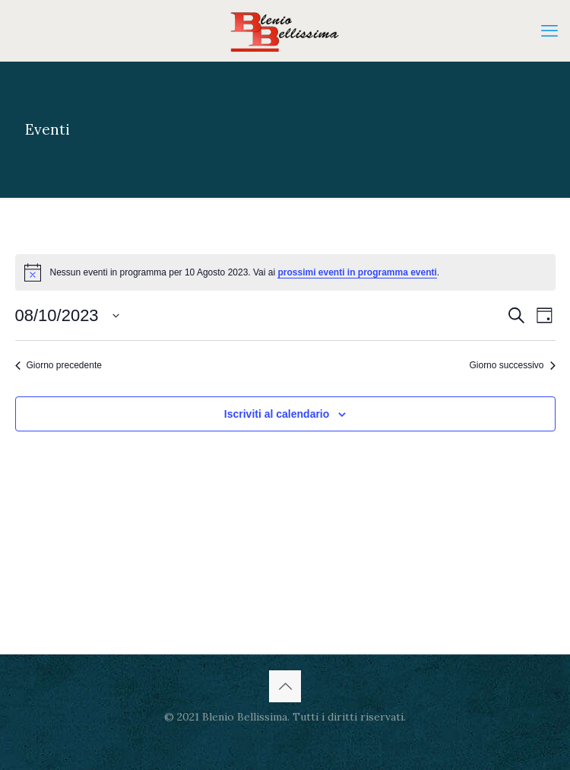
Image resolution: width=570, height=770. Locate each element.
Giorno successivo (512, 365)
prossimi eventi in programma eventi (356, 272)
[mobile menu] (549, 30)
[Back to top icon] (285, 686)
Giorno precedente (58, 365)
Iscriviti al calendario (277, 414)
